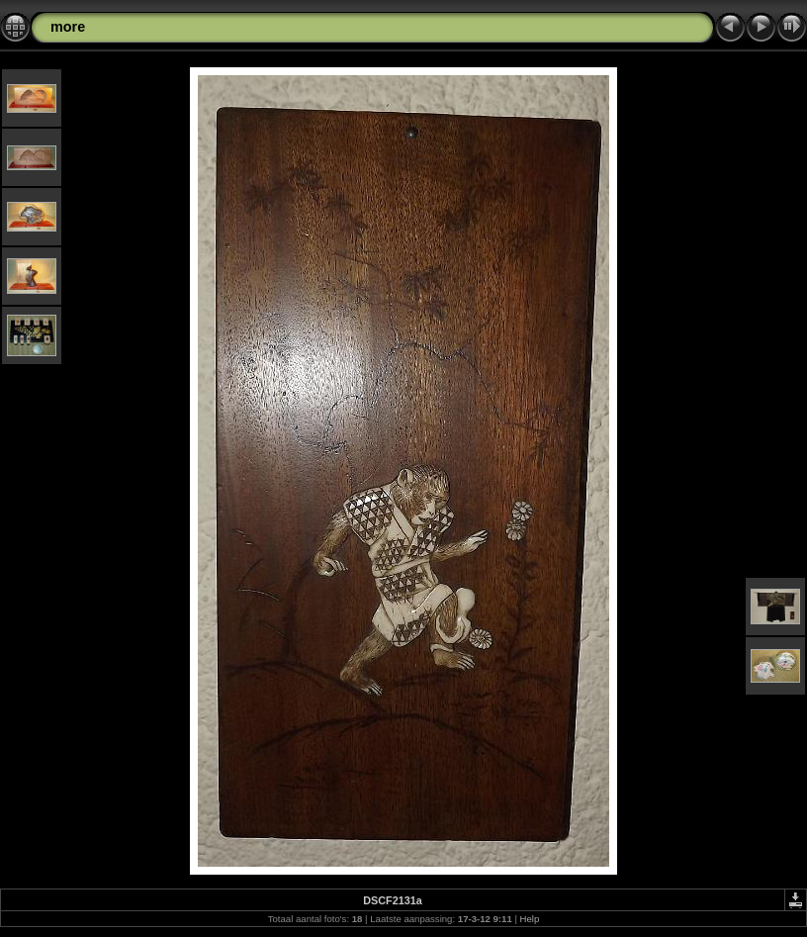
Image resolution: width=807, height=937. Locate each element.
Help (530, 918)
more (67, 27)
